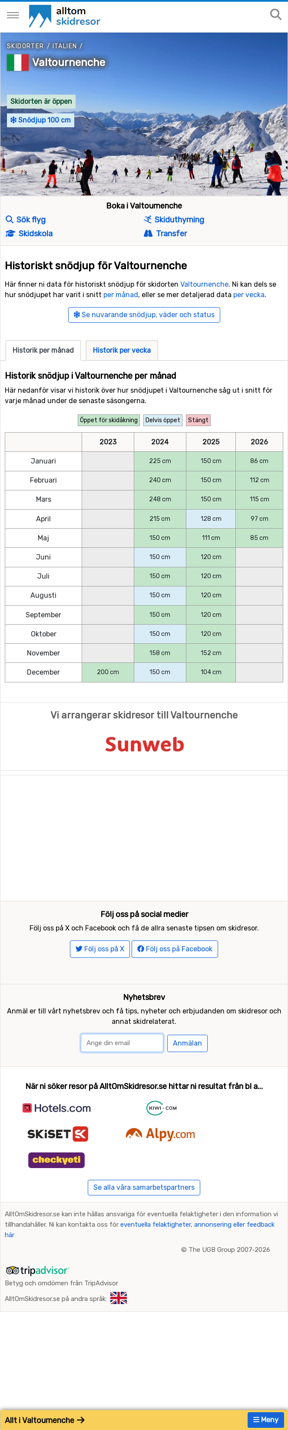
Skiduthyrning (174, 220)
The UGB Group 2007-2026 (229, 1285)
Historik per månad (43, 350)
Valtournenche (68, 62)
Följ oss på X (100, 984)
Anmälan (187, 1078)
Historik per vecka (122, 350)
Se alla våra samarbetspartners (144, 1222)
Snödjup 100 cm (40, 120)
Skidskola (29, 233)
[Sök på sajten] (276, 15)
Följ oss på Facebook (174, 984)
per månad (120, 295)
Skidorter (25, 46)
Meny (265, 1420)
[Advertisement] (144, 836)
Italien (65, 46)
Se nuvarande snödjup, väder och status (144, 315)
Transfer (165, 233)
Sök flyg (26, 220)
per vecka (249, 295)
